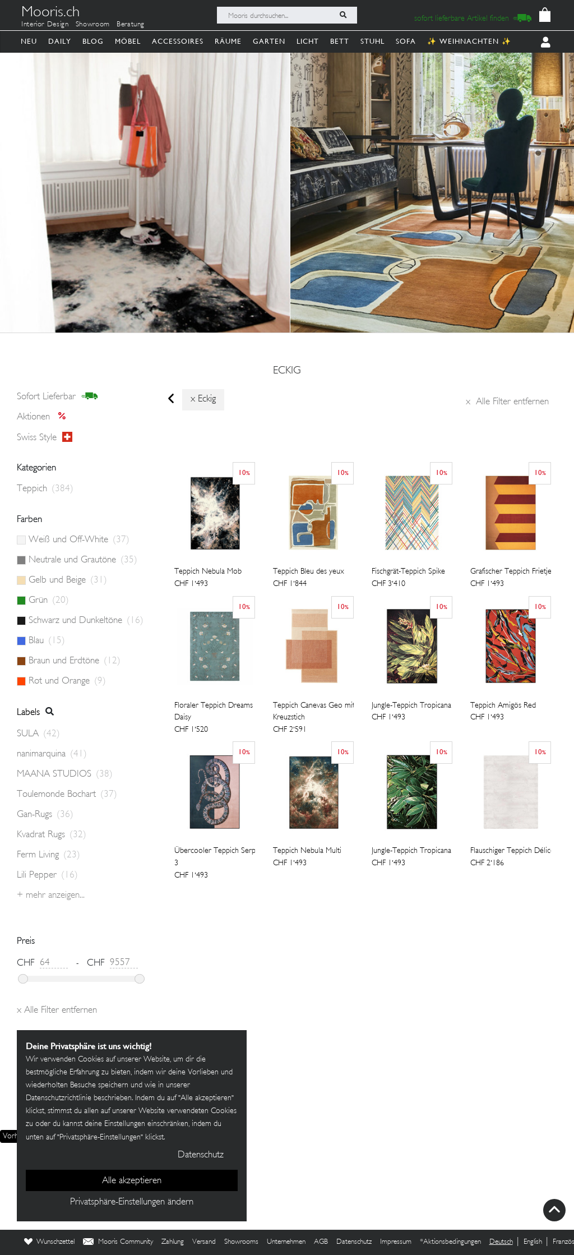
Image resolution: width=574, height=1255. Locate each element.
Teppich (45, 489)
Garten (269, 41)
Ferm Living (48, 855)
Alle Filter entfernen (507, 402)
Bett (339, 41)
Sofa (406, 41)
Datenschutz (354, 1242)
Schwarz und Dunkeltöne (86, 620)
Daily (59, 41)
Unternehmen (286, 1242)
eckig (287, 371)
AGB (321, 1242)
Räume (228, 41)
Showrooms (241, 1242)
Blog (93, 41)
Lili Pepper (47, 875)
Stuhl (372, 41)
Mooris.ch (50, 13)
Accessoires (177, 41)
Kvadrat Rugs (51, 834)
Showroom (93, 24)
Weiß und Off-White (79, 540)
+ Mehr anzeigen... (51, 895)
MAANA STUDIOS (65, 774)
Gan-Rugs (45, 814)
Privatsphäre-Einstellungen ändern (131, 1202)
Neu (29, 41)
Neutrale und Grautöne (83, 560)
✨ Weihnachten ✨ (469, 41)
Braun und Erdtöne (75, 661)
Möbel (128, 41)
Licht (308, 41)
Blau (47, 640)
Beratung (131, 24)
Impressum (395, 1242)
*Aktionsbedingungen (450, 1242)
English (533, 1242)
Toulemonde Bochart (67, 794)
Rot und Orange (67, 681)
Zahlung (172, 1242)
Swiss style (44, 437)
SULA (38, 734)
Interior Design (45, 24)
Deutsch (501, 1242)
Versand (204, 1242)
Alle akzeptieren (131, 1180)
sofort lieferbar (57, 396)
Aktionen (44, 417)
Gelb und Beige (68, 580)
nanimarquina (52, 754)
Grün (49, 600)
